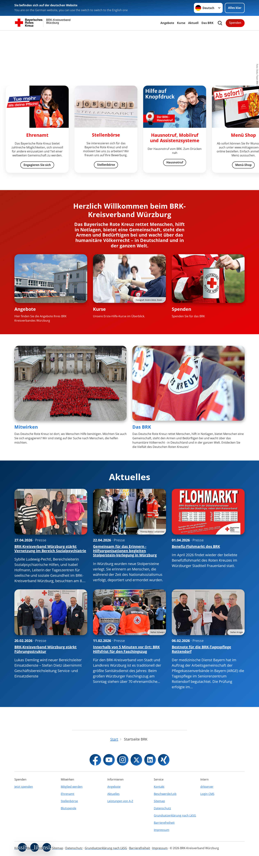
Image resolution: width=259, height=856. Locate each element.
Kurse (181, 23)
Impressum (161, 830)
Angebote (167, 23)
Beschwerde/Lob (165, 794)
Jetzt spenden (23, 787)
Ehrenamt (67, 794)
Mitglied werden (72, 787)
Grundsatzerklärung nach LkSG (175, 815)
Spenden (235, 23)
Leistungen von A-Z (120, 801)
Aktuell (193, 23)
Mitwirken (26, 427)
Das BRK (207, 23)
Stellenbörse (69, 801)
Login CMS (207, 794)
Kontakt (159, 787)
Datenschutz (162, 808)
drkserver (206, 787)
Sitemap (159, 801)
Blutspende (68, 808)
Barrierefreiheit (164, 823)
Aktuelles (113, 794)
